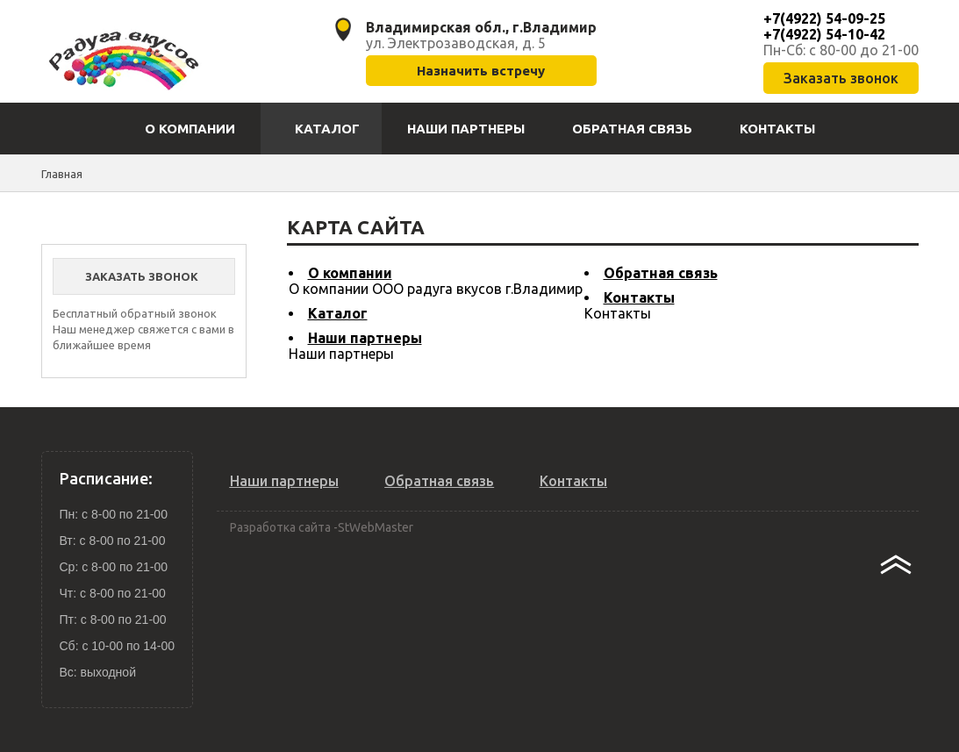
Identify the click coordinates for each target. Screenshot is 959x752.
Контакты (639, 297)
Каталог (338, 313)
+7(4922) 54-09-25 (824, 18)
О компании (350, 273)
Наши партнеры (365, 338)
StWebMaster (375, 527)
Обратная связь (661, 273)
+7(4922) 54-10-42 (824, 34)
